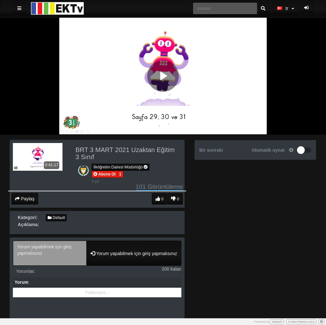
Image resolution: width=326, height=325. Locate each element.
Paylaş (24, 198)
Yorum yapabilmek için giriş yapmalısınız (50, 253)
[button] (104, 174)
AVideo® (277, 321)
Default (56, 217)
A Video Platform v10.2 (301, 321)
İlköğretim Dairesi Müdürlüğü (120, 167)
